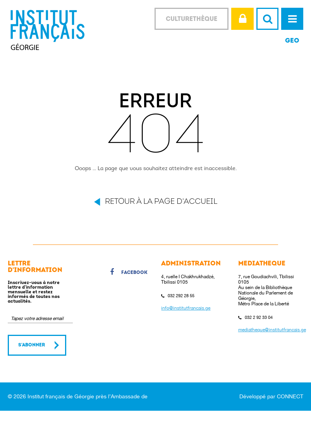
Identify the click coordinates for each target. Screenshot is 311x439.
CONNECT (290, 396)
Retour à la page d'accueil (161, 202)
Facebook (129, 273)
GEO (292, 41)
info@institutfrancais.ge (185, 308)
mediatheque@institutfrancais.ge (272, 329)
